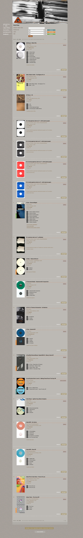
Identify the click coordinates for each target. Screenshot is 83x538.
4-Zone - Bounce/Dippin (31, 202)
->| (65, 39)
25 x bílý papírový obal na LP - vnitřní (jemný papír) (38, 120)
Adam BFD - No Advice (31, 422)
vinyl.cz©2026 (40, 531)
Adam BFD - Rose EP (31, 449)
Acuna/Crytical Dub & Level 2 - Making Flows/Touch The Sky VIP (41, 378)
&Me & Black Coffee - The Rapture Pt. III (35, 74)
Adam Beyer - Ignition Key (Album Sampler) (36, 399)
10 (31, 39)
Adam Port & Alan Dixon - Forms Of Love (35, 476)
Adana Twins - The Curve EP (32, 497)
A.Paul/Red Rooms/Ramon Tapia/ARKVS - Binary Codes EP (40, 355)
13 (35, 39)
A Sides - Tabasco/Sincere (32, 258)
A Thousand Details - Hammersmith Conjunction (37, 281)
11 (32, 39)
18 (43, 39)
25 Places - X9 (29, 95)
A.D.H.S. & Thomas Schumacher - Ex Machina (36, 307)
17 (41, 39)
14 (37, 39)
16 (40, 39)
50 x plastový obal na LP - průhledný (34, 237)
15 (38, 39)
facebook (51, 528)
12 (34, 39)
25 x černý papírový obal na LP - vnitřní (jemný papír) (38, 141)
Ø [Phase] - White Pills (31, 43)
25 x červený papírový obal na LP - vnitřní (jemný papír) (39, 161)
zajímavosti (45, 528)
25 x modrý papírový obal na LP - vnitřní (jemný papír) (38, 182)
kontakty (40, 528)
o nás (31, 528)
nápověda (35, 528)
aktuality (27, 528)
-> (64, 39)
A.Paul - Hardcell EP (31, 329)
